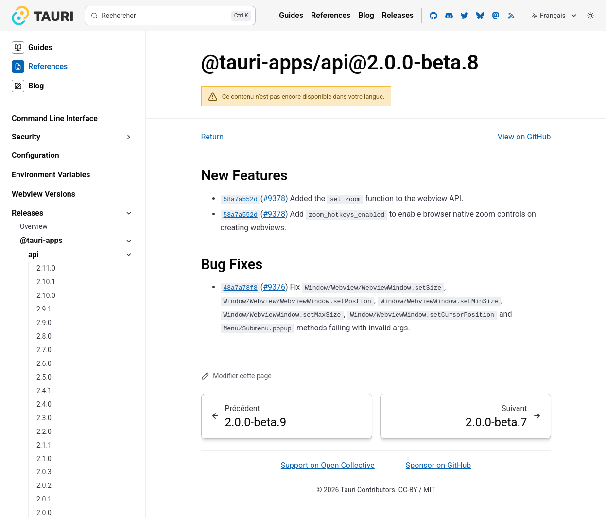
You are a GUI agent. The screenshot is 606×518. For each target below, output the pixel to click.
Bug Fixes (232, 264)
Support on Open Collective (328, 465)
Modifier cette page (236, 376)
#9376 (274, 287)
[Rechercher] (170, 15)
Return (212, 136)
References (330, 15)
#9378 (274, 198)
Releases (398, 15)
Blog (366, 15)
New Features (244, 175)
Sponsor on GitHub (438, 465)
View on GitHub (524, 136)
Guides (291, 15)
